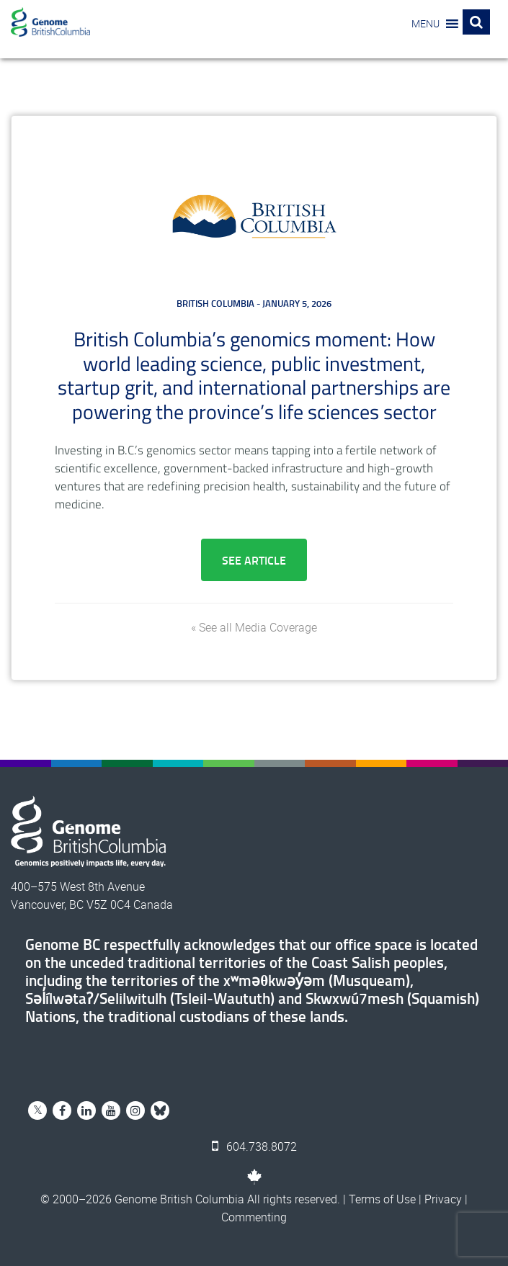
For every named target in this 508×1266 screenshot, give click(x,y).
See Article (254, 560)
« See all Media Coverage (254, 627)
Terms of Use (382, 1199)
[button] (425, 23)
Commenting (254, 1217)
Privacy (443, 1199)
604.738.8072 (254, 1146)
